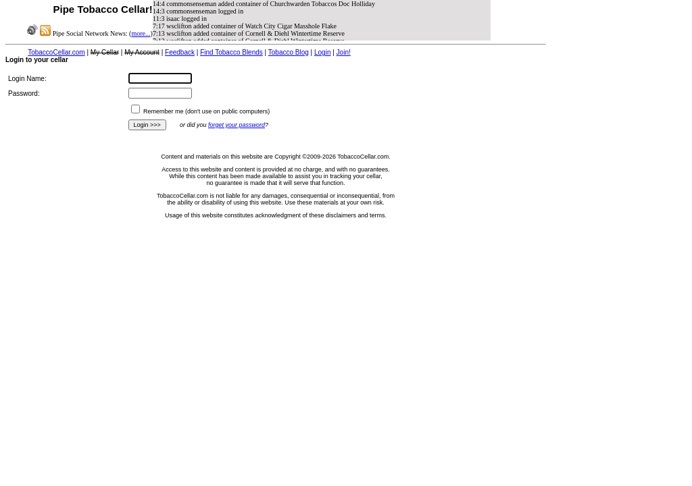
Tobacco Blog (288, 52)
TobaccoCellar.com (56, 52)
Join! (344, 52)
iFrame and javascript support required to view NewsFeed (322, 20)
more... (140, 33)
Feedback (180, 52)
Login (322, 52)
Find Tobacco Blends (231, 52)
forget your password (236, 125)
